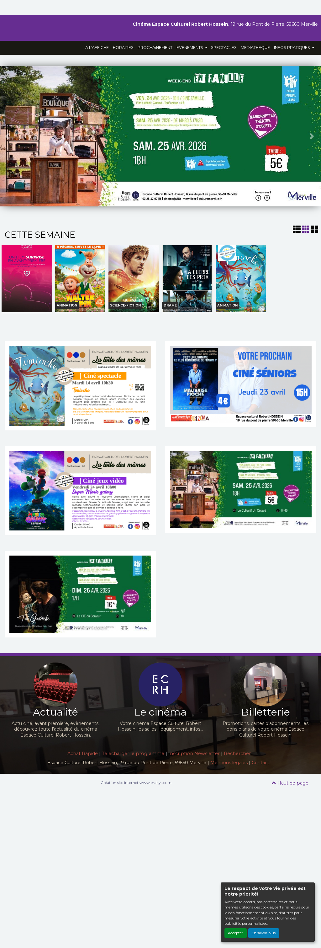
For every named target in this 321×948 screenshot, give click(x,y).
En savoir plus (264, 933)
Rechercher (237, 753)
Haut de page (290, 783)
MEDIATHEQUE (255, 47)
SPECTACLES (224, 47)
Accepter (235, 933)
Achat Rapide (82, 753)
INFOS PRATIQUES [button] (292, 47)
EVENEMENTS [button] (190, 47)
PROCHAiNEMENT (155, 47)
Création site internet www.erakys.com (136, 782)
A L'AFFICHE (97, 47)
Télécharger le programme (133, 753)
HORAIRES (123, 47)
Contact (260, 762)
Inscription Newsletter (194, 753)
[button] (8, 136)
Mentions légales (229, 762)
